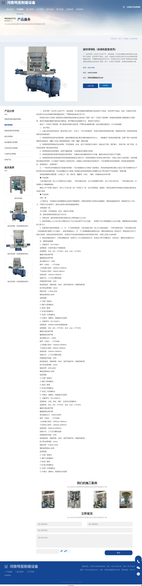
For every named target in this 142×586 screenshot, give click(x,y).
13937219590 (133, 5)
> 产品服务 (8, 571)
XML (131, 569)
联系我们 (113, 5)
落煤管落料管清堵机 (11, 131)
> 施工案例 (19, 571)
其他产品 (7, 159)
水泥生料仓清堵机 (11, 148)
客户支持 (93, 5)
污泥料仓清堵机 (10, 154)
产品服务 (53, 5)
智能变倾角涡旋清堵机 (12, 119)
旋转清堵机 (134, 39)
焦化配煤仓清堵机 (11, 142)
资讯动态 (83, 5)
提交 (118, 552)
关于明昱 (73, 5)
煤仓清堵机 (8, 136)
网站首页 (43, 5)
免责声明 (71, 585)
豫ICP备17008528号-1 (68, 581)
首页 (118, 39)
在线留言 (103, 5)
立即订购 (90, 86)
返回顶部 (80, 581)
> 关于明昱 (30, 571)
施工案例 (63, 5)
